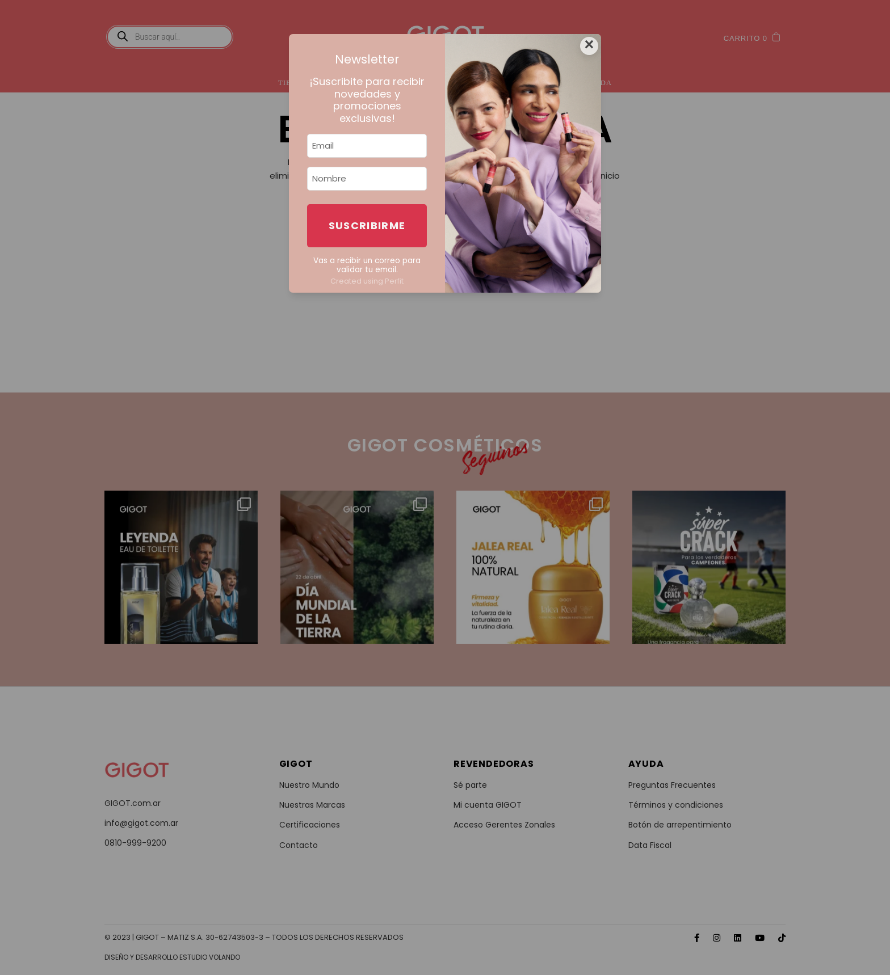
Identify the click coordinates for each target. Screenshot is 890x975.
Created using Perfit (367, 281)
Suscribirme (367, 225)
